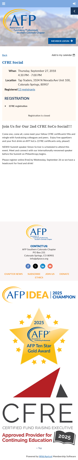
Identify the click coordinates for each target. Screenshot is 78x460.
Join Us (49, 273)
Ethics (39, 277)
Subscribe (34, 273)
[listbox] (64, 55)
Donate (64, 273)
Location (10, 80)
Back (4, 55)
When (12, 70)
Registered (10, 89)
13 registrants (26, 89)
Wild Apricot (45, 456)
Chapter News (13, 273)
